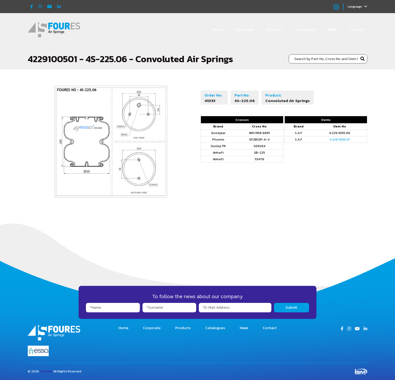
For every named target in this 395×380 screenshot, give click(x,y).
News (332, 29)
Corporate (245, 29)
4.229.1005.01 (340, 139)
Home (218, 29)
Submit (291, 307)
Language (357, 6)
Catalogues (305, 29)
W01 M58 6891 (259, 133)
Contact (356, 29)
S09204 (259, 146)
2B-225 (259, 152)
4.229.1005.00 (339, 133)
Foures (46, 371)
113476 (259, 159)
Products (274, 29)
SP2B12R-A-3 (259, 139)
